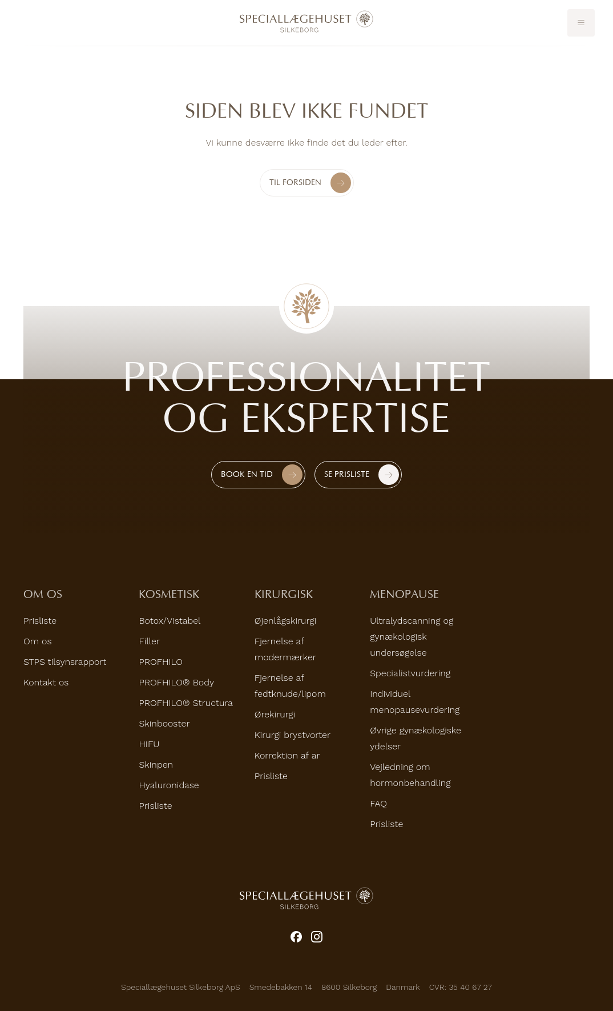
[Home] (306, 21)
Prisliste (40, 620)
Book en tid (247, 474)
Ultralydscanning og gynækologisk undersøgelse (411, 636)
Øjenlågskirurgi (285, 620)
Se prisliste (346, 474)
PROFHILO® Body (176, 682)
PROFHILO (160, 661)
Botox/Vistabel (169, 620)
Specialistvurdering (410, 673)
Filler (149, 641)
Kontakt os (45, 682)
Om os (37, 641)
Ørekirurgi (275, 714)
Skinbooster (164, 723)
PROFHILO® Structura (186, 702)
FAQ (378, 803)
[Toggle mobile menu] (581, 23)
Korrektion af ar (287, 755)
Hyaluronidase (169, 785)
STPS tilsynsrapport (64, 661)
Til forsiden (310, 182)
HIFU (149, 744)
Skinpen (156, 764)
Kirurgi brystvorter (292, 734)
